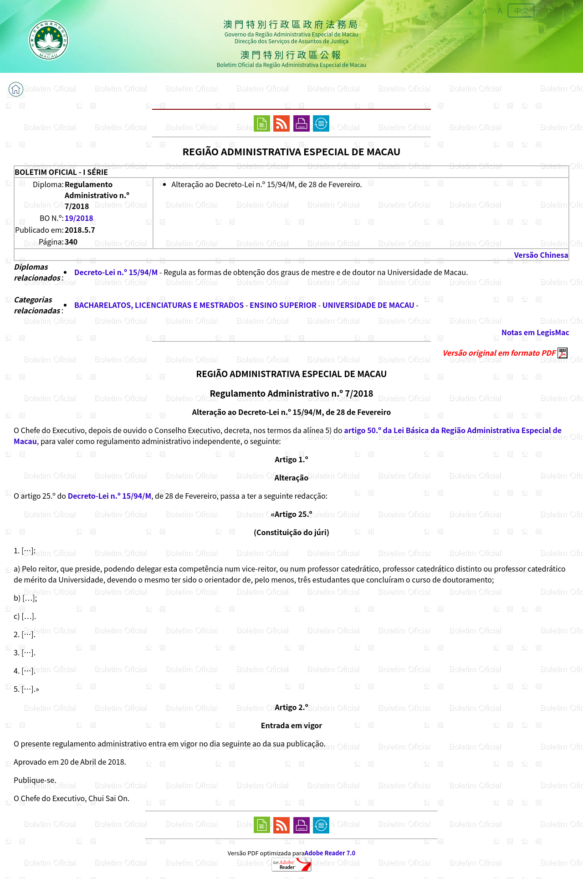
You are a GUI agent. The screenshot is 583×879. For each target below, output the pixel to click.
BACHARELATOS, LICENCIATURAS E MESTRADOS (159, 304)
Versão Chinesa (541, 254)
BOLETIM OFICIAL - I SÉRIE (61, 171)
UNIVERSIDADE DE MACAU (368, 304)
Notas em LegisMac (535, 332)
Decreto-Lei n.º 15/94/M (116, 271)
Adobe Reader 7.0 (330, 852)
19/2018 (79, 217)
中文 (521, 10)
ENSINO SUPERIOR (283, 304)
